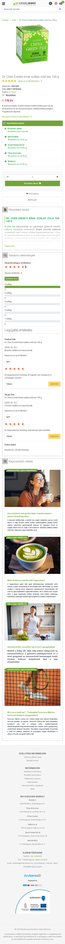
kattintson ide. (48, 939)
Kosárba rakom (32, 183)
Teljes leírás (10, 246)
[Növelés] (57, 176)
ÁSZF (32, 789)
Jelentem (54, 384)
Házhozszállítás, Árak (32, 757)
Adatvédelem (32, 782)
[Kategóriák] (3, 3)
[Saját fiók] (55, 3)
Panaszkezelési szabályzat (32, 786)
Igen (8, 361)
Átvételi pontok (32, 761)
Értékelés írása (11, 279)
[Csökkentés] (7, 176)
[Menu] (50, 4)
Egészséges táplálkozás (17, 537)
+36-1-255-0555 (36, 856)
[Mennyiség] (32, 176)
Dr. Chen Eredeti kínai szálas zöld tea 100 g (23, 342)
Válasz (9, 384)
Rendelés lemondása (32, 775)
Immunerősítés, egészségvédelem (21, 470)
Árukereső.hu (32, 880)
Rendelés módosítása (32, 771)
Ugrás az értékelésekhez (30, 81)
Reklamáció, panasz (33, 779)
